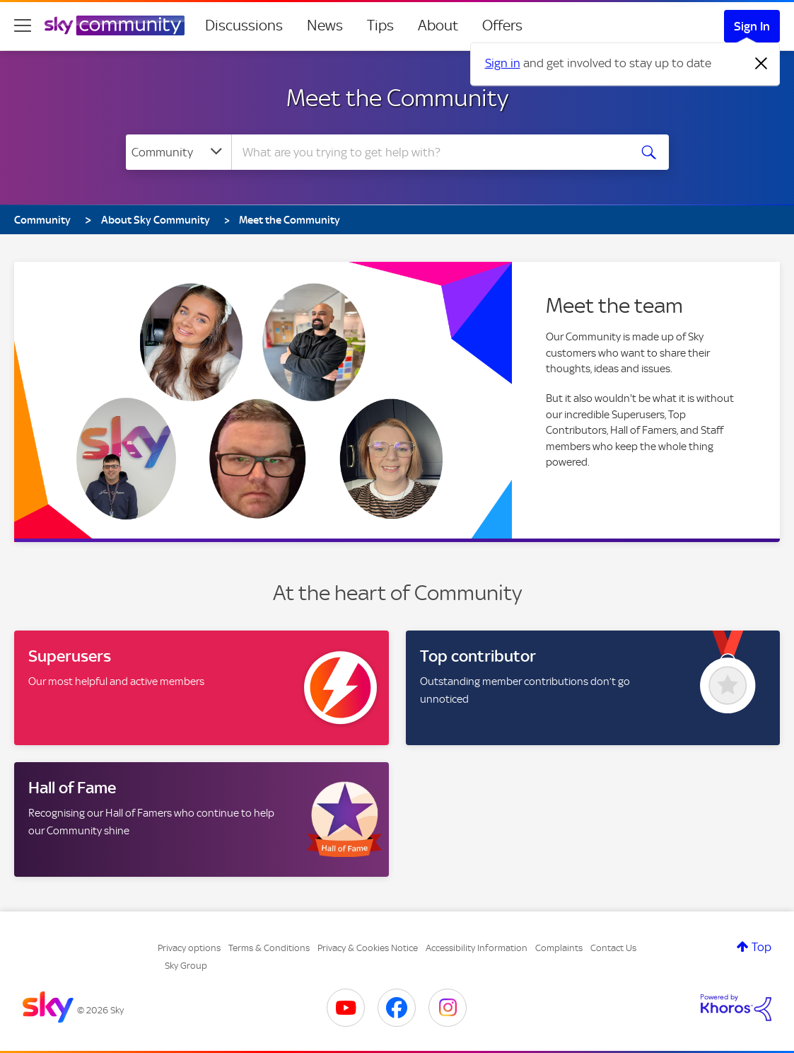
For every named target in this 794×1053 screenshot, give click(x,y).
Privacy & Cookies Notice (367, 948)
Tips (380, 25)
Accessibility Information (476, 948)
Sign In (752, 26)
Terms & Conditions (269, 948)
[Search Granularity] (178, 152)
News (325, 25)
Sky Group (186, 965)
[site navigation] (22, 25)
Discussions (244, 25)
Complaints (559, 948)
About (438, 25)
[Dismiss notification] (761, 63)
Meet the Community (397, 98)
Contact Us (613, 948)
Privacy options (189, 948)
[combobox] (428, 152)
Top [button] (761, 947)
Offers (502, 25)
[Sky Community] (115, 25)
